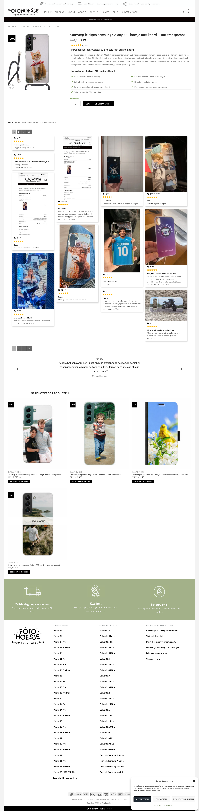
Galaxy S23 (105, 675)
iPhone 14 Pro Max (61, 715)
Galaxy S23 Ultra (107, 687)
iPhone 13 (57, 721)
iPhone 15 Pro (59, 687)
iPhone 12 (57, 738)
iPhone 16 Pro (59, 664)
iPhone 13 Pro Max (61, 732)
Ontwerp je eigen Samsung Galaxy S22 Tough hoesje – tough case (34, 475)
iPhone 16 (57, 653)
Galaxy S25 (105, 630)
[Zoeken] (180, 12)
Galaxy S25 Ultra (107, 653)
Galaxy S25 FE (106, 642)
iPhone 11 (57, 755)
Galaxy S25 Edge (107, 636)
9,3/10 (85, 45)
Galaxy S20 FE (106, 738)
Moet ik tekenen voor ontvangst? (161, 642)
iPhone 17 (57, 630)
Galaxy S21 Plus (107, 721)
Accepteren (142, 799)
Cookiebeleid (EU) (119, 799)
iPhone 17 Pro (59, 642)
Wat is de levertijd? (154, 636)
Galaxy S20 (105, 732)
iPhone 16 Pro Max (61, 670)
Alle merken (13, 27)
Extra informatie (30, 122)
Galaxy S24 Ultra (107, 670)
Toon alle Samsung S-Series (112, 755)
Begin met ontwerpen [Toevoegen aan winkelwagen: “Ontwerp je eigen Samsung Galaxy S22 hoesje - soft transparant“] (81, 481)
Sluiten (109, 808)
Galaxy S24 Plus (107, 664)
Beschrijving (14, 122)
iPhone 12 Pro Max (61, 749)
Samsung (60, 12)
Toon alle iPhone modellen (65, 778)
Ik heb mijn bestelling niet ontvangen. (163, 647)
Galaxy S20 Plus (107, 743)
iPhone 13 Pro (59, 727)
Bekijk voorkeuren (183, 799)
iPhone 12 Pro (59, 743)
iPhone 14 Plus (59, 704)
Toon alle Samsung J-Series (112, 766)
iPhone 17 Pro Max (61, 647)
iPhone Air (57, 636)
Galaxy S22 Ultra (107, 704)
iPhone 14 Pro (59, 710)
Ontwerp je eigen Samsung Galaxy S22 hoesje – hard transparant (34, 565)
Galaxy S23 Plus (107, 681)
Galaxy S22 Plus (107, 698)
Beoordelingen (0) (47, 122)
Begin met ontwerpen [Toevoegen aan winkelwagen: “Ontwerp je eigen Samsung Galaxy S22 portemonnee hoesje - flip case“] (143, 481)
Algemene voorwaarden (98, 799)
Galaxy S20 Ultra (107, 749)
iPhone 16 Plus (59, 659)
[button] (194, 781)
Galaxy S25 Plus (107, 647)
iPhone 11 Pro (59, 761)
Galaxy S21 (105, 710)
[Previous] (17, 369)
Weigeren (161, 799)
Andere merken (130, 12)
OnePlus (95, 12)
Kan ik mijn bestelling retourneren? (162, 630)
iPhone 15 (57, 675)
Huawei (106, 12)
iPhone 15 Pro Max (61, 692)
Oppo (116, 12)
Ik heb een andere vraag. (157, 653)
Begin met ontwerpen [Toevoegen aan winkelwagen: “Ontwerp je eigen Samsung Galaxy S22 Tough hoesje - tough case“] (19, 481)
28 (29, 132)
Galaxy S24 (105, 659)
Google (83, 12)
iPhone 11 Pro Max (61, 766)
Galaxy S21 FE (106, 715)
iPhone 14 (57, 698)
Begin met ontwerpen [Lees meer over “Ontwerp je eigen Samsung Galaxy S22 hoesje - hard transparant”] (19, 572)
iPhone (48, 12)
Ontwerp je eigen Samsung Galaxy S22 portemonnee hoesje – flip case (160, 475)
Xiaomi (72, 12)
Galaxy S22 (54, 27)
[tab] (14, 122)
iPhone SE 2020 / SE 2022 (65, 772)
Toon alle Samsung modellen (112, 772)
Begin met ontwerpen (98, 103)
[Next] (181, 369)
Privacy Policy (168, 805)
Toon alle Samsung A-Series (112, 761)
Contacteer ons (153, 659)
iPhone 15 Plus (59, 681)
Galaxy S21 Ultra (107, 727)
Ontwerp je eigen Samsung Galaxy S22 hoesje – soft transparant (95, 475)
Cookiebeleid (158, 805)
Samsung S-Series (39, 27)
